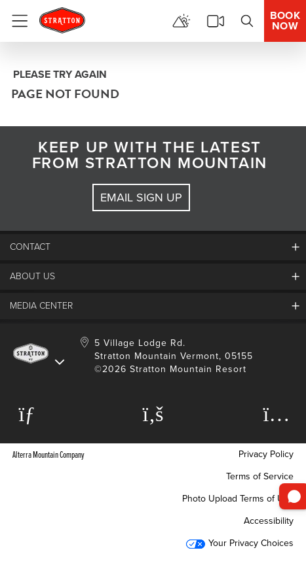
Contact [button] (30, 247)
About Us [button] (32, 276)
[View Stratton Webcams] (215, 21)
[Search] (247, 21)
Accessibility (269, 521)
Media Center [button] (41, 306)
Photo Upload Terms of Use (238, 498)
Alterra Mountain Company (48, 454)
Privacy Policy (266, 454)
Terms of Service (260, 476)
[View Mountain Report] (181, 21)
